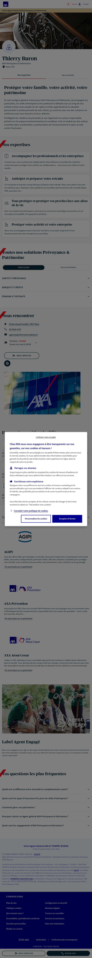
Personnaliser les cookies (36, 518)
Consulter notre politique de (31, 510)
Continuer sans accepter (46, 437)
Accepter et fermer (67, 518)
